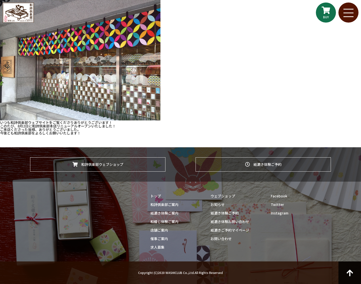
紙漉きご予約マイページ (230, 230)
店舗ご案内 (159, 230)
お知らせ (218, 204)
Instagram (279, 213)
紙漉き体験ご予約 (263, 164)
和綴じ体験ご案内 (164, 221)
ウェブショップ (223, 195)
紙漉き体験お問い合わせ (230, 221)
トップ (155, 195)
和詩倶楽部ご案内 (164, 204)
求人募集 (157, 247)
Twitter (277, 204)
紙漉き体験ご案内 (164, 213)
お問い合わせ (221, 238)
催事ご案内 (159, 238)
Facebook (279, 195)
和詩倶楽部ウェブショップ (97, 164)
